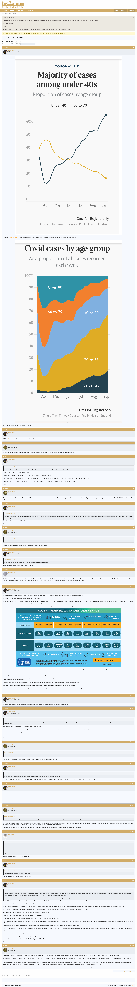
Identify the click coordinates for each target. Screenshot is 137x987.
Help (125, 985)
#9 (133, 569)
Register (5, 26)
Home (5, 10)
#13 (133, 741)
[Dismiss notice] (133, 18)
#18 (133, 860)
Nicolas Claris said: (8, 870)
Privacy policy (120, 985)
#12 (133, 708)
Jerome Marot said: (8, 467)
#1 (133, 47)
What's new (21, 10)
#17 (133, 831)
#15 (133, 783)
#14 (133, 763)
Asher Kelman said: (9, 538)
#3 (133, 442)
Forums (12, 10)
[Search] (131, 10)
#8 (133, 549)
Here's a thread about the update (22, 33)
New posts (5, 13)
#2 (133, 429)
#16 (133, 805)
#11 (133, 695)
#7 (133, 527)
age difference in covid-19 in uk (27, 43)
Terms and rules (112, 985)
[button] (25, 10)
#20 (133, 945)
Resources (30, 10)
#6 (133, 503)
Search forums (12, 13)
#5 (133, 488)
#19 (133, 880)
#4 (133, 456)
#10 (133, 586)
